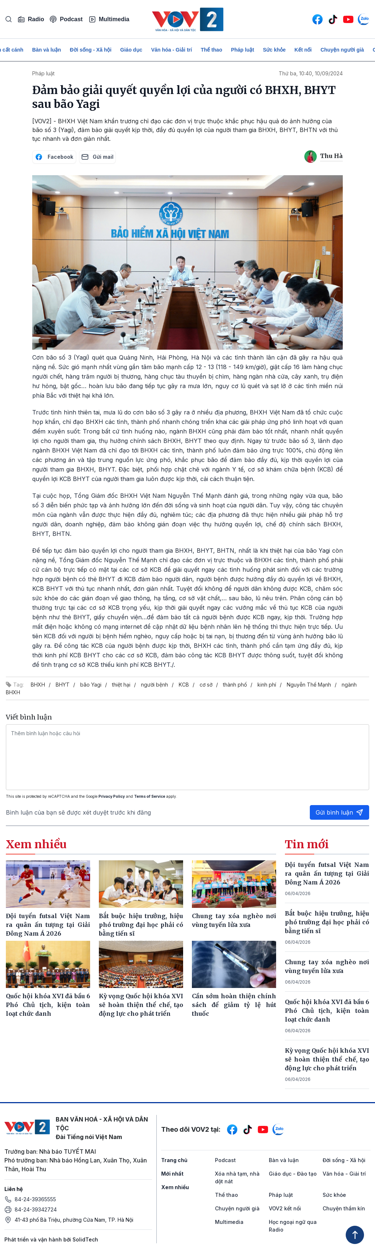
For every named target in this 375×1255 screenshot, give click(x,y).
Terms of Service (149, 796)
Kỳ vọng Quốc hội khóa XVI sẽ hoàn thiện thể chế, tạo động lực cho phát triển (327, 1059)
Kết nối (303, 50)
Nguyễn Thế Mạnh (309, 684)
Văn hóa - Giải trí (171, 50)
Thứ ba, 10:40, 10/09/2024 (311, 73)
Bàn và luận (46, 50)
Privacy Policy (112, 796)
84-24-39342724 (36, 1209)
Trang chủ (174, 1160)
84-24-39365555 (35, 1199)
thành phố (235, 684)
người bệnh (154, 684)
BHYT (63, 684)
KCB (184, 684)
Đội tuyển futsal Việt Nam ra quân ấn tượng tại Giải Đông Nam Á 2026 (327, 873)
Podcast (66, 19)
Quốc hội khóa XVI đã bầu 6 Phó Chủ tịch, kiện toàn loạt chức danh (327, 1010)
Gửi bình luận (339, 812)
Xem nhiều (175, 1187)
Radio (31, 19)
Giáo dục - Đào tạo (293, 1174)
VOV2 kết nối (285, 1208)
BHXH (38, 684)
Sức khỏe (274, 50)
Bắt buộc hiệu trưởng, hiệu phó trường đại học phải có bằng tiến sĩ (327, 922)
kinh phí (266, 684)
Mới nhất (172, 1174)
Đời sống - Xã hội (91, 50)
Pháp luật (242, 50)
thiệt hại (121, 684)
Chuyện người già (342, 50)
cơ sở (206, 684)
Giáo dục (131, 50)
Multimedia (109, 19)
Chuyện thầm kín (344, 1208)
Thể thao (211, 50)
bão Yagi (90, 684)
